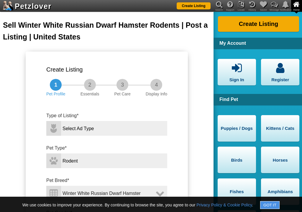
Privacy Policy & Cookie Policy (224, 205)
